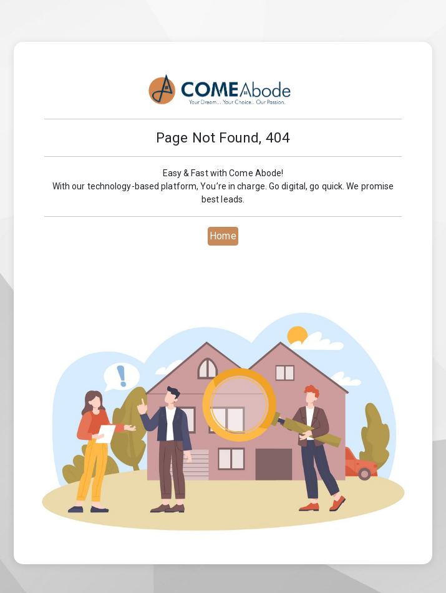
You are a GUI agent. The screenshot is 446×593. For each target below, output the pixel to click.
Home (223, 236)
